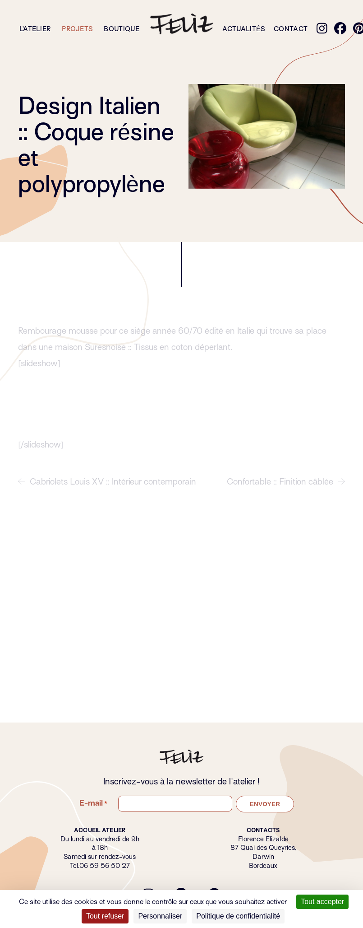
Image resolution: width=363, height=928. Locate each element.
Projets (77, 29)
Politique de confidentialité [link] (238, 916)
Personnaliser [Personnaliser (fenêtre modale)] (160, 916)
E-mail (93, 803)
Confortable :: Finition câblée (286, 488)
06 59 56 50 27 (104, 865)
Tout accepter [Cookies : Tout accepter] (322, 901)
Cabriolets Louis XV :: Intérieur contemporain (107, 488)
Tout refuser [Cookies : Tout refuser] (105, 916)
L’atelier (35, 29)
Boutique (122, 29)
